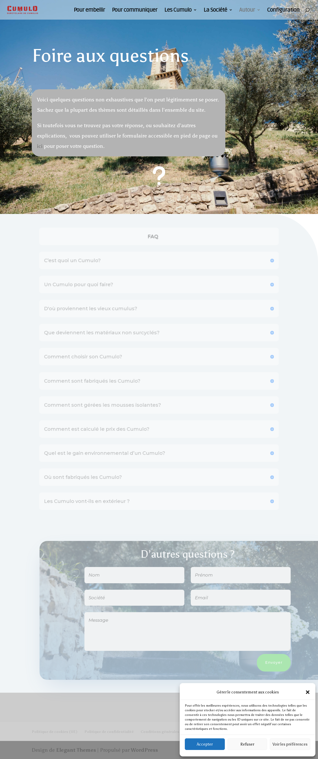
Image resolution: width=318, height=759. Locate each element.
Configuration (283, 10)
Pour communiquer (134, 10)
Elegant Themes (76, 750)
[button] (307, 692)
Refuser (247, 744)
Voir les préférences (290, 744)
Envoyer (284, 662)
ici (40, 146)
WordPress (144, 750)
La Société (215, 10)
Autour (247, 10)
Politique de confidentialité (109, 732)
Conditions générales (160, 732)
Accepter (205, 744)
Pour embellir (89, 10)
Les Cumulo (178, 10)
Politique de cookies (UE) (54, 732)
